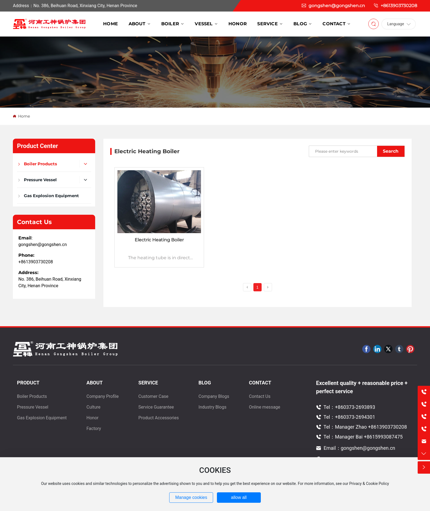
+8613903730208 (395, 5)
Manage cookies (191, 497)
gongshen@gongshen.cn (333, 5)
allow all (239, 497)
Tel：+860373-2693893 (348, 407)
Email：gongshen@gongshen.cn (358, 448)
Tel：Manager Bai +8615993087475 (362, 437)
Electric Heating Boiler (159, 239)
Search (390, 151)
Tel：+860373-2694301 (348, 417)
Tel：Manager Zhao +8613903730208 (364, 427)
